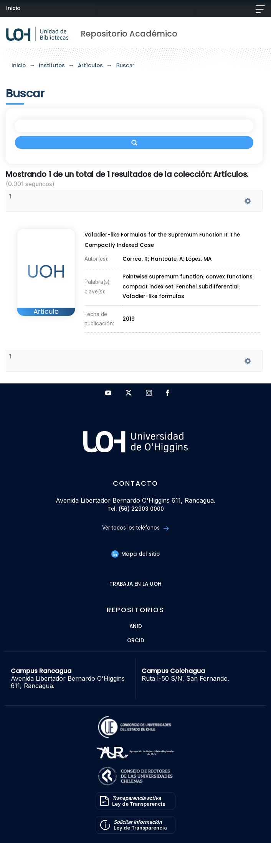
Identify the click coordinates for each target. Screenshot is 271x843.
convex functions (229, 277)
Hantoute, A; (168, 259)
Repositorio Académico (129, 33)
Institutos (52, 65)
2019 (128, 319)
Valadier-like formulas (153, 296)
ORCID (135, 641)
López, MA (199, 259)
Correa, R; (136, 259)
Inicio (13, 8)
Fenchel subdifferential (207, 286)
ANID (135, 626)
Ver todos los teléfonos (135, 528)
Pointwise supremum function (162, 277)
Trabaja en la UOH (135, 584)
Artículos (90, 65)
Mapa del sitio (135, 554)
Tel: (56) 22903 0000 (135, 509)
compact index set (148, 286)
